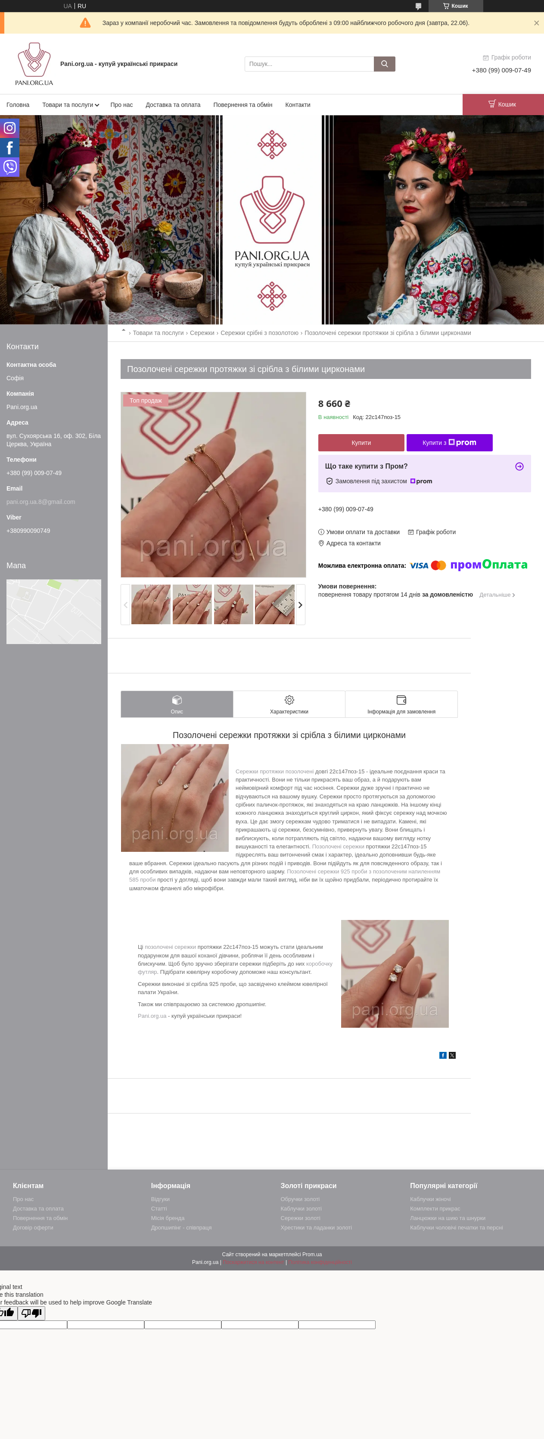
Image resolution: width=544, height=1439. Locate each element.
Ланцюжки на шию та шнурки (447, 1218)
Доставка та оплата (173, 104)
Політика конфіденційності (320, 1262)
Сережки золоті (300, 1218)
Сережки (202, 332)
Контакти (298, 104)
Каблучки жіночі (430, 1199)
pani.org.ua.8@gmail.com (40, 501)
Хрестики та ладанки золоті (316, 1227)
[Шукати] (384, 64)
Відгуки (160, 1199)
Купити (361, 442)
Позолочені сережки (338, 846)
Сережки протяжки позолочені (275, 771)
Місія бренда (168, 1218)
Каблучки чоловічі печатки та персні (456, 1227)
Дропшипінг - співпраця (181, 1227)
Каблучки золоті (301, 1208)
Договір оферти (33, 1227)
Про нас (121, 104)
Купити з (449, 443)
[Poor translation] (31, 1313)
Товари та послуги (67, 104)
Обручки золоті (300, 1199)
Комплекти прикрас (435, 1208)
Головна (17, 104)
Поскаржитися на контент (253, 1262)
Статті (159, 1208)
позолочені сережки (170, 947)
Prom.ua (312, 1254)
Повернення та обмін (242, 104)
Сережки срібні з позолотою (259, 332)
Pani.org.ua (152, 1016)
